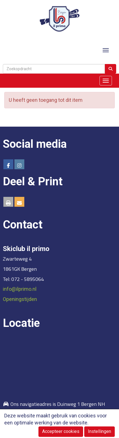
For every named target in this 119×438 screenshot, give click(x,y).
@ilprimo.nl (19, 289)
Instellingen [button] (99, 431)
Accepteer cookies (60, 431)
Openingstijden (20, 299)
